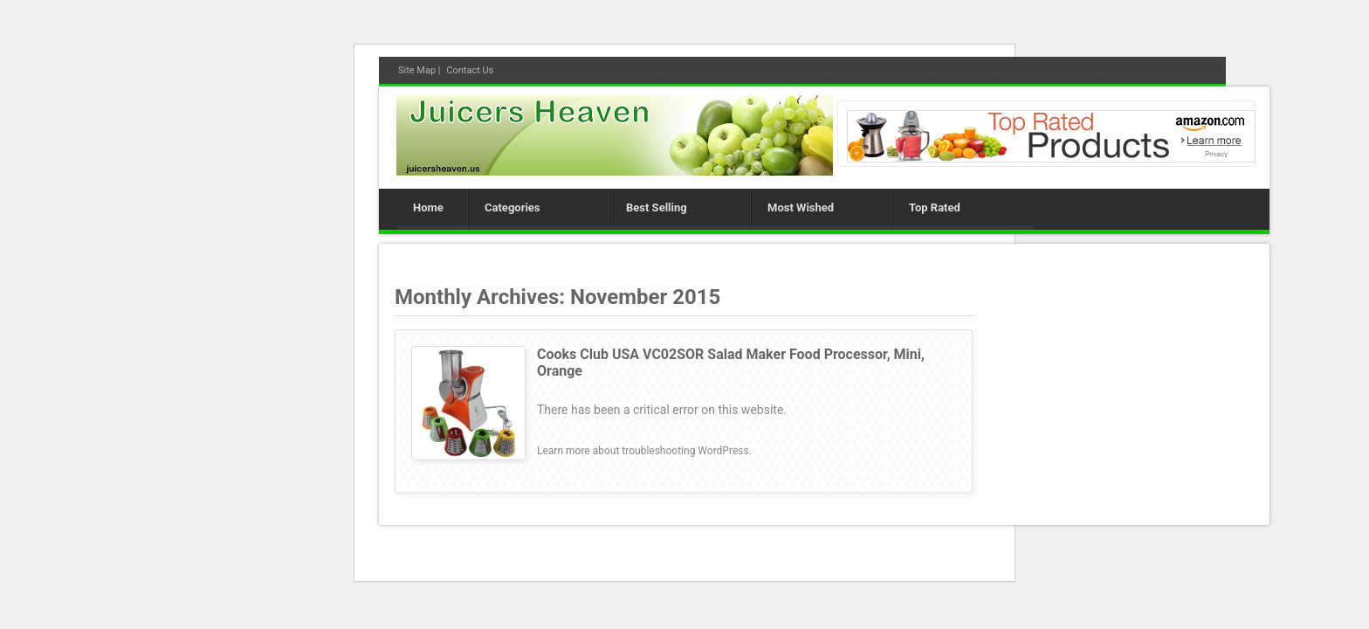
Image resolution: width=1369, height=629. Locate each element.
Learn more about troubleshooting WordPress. (644, 451)
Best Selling (656, 207)
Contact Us (469, 70)
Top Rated (934, 207)
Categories (512, 207)
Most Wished (800, 207)
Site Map (417, 70)
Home (428, 207)
